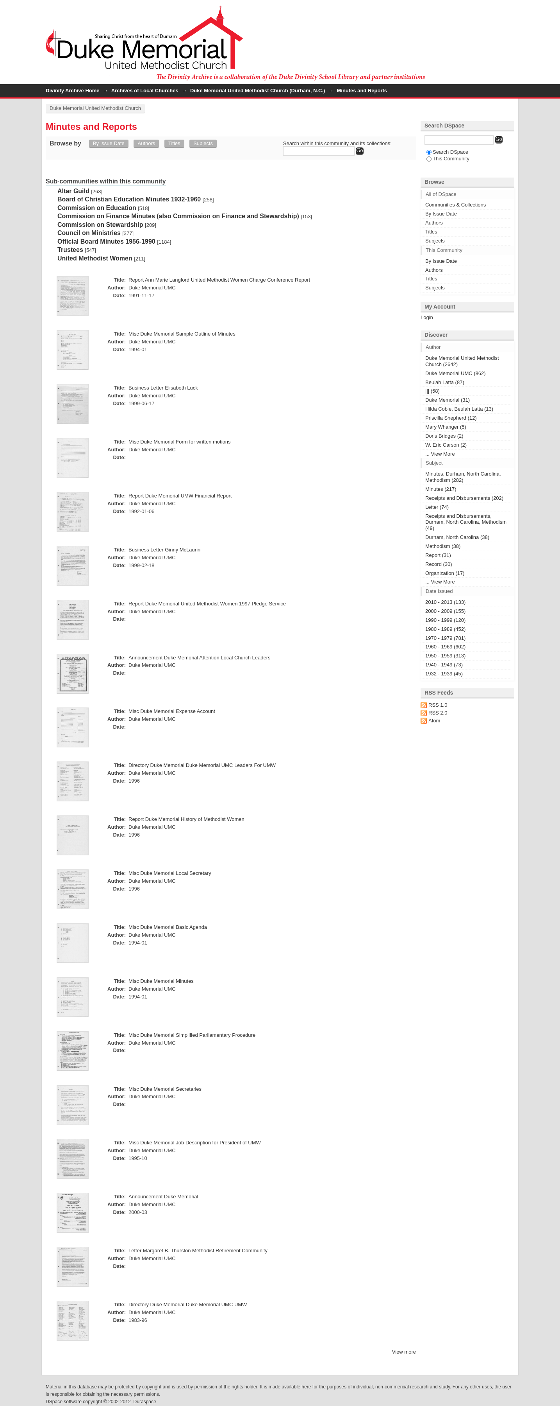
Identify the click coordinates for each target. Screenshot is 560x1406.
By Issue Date (109, 143)
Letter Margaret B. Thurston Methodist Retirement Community (198, 1250)
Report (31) (438, 555)
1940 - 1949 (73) (444, 665)
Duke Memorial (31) (447, 400)
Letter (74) (437, 507)
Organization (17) (444, 573)
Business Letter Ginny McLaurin (164, 550)
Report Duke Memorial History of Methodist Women (186, 819)
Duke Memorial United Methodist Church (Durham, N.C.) (257, 90)
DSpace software (64, 1401)
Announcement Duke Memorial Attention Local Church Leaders (199, 658)
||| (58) (432, 391)
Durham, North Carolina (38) (457, 537)
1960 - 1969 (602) (445, 647)
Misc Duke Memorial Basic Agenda (167, 927)
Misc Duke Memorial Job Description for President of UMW (194, 1143)
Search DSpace (447, 152)
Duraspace (144, 1401)
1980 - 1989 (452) (445, 629)
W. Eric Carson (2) (446, 445)
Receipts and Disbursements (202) (464, 498)
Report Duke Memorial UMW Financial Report (180, 496)
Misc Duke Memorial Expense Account (171, 711)
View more (404, 1352)
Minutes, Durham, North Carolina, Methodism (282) (463, 477)
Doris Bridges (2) (444, 436)
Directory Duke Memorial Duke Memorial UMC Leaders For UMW (202, 765)
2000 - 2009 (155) (445, 611)
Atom (434, 721)
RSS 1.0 (437, 705)
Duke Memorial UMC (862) (455, 373)
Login (508, 10)
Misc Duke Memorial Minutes (161, 981)
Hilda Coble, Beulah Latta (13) (459, 409)
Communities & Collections (455, 205)
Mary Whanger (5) (445, 427)
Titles (174, 143)
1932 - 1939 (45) (444, 674)
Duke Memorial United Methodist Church (95, 108)
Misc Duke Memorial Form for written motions (179, 442)
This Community (447, 159)
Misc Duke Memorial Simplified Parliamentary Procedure (191, 1035)
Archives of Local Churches (144, 90)
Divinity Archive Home (73, 90)
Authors (146, 143)
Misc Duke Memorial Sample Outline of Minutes (181, 334)
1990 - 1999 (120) (445, 620)
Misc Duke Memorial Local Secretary (169, 873)
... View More (440, 454)
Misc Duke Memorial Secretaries (165, 1089)
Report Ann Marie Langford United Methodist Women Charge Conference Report (219, 280)
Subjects (203, 143)
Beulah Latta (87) (444, 382)
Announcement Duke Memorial (163, 1196)
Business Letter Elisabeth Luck (163, 388)
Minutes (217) (440, 489)
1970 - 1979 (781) (445, 638)
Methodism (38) (442, 546)
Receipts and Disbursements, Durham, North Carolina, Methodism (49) (465, 522)
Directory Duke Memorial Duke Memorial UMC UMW (187, 1304)
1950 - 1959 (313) (445, 656)
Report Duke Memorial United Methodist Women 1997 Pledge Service (207, 604)
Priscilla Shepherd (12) (451, 418)
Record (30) (438, 564)
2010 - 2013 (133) (445, 602)
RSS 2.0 (437, 713)
